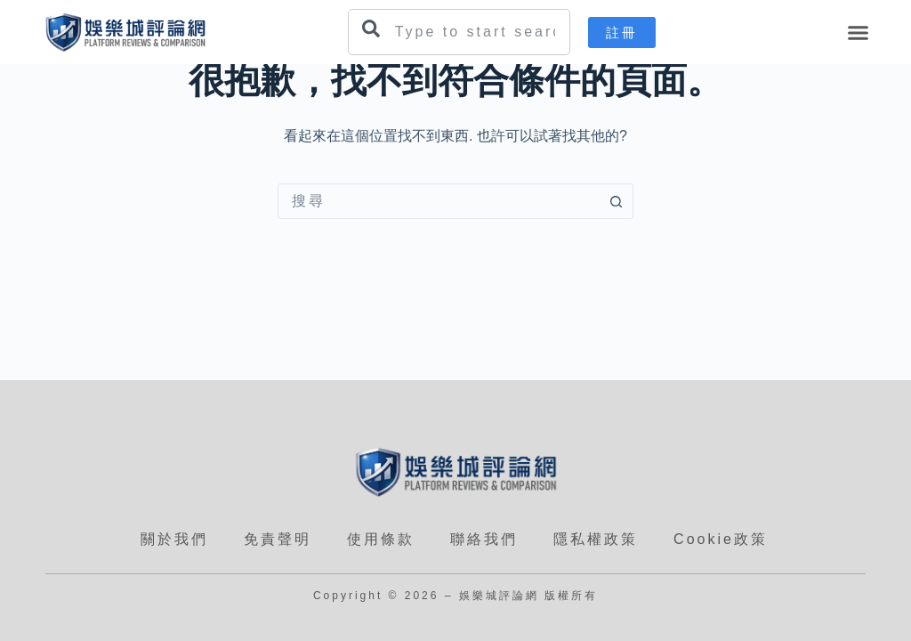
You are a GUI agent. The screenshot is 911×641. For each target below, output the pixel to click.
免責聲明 (277, 539)
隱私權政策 (595, 539)
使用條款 (381, 539)
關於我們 (174, 539)
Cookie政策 (720, 539)
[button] (858, 32)
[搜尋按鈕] (616, 201)
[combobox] (459, 32)
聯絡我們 (484, 539)
